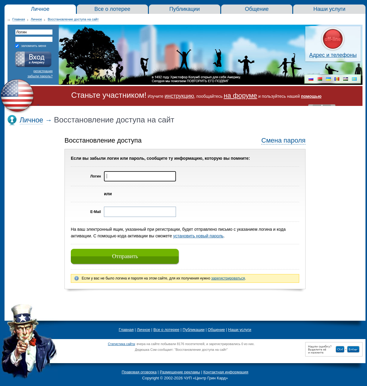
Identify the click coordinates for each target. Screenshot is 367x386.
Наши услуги (239, 329)
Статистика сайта (121, 344)
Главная (18, 19)
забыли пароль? (39, 76)
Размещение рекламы (180, 372)
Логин (95, 176)
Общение (216, 329)
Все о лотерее (166, 329)
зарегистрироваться (228, 278)
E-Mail (95, 212)
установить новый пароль (198, 235)
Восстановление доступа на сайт (73, 19)
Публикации (194, 329)
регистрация (43, 71)
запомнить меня (33, 46)
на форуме (240, 95)
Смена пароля (283, 140)
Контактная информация (225, 372)
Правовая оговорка (139, 372)
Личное (36, 19)
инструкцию (179, 96)
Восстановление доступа (103, 140)
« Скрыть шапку (321, 105)
